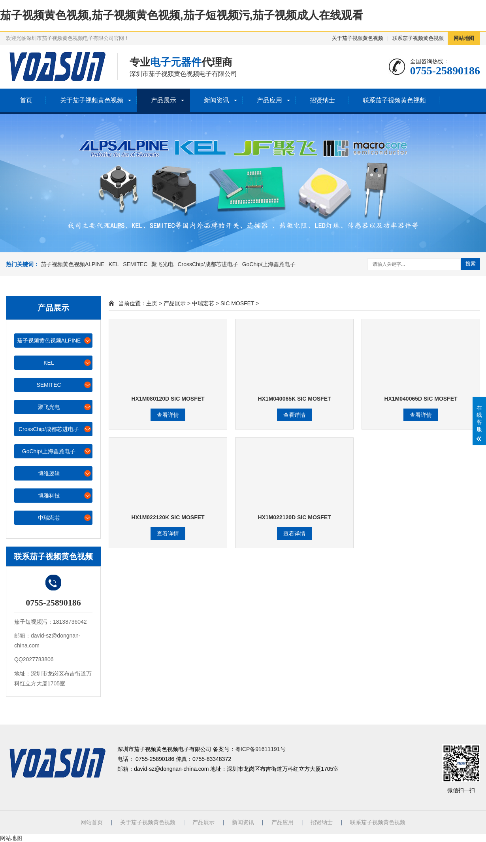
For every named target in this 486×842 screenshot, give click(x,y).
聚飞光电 (162, 264)
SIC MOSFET (237, 303)
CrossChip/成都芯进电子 (207, 264)
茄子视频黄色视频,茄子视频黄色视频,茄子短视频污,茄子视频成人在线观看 (181, 15)
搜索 (470, 264)
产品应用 (269, 100)
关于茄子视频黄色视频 (357, 38)
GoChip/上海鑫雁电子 (269, 264)
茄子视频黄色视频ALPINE (73, 264)
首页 (26, 100)
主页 (151, 303)
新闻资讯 (216, 100)
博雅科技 (65, 495)
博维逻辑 (65, 473)
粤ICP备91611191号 (260, 749)
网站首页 (92, 822)
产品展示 (163, 100)
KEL (114, 264)
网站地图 (464, 38)
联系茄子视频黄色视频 (418, 38)
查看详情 (168, 415)
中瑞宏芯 (65, 517)
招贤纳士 (322, 100)
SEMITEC (135, 264)
